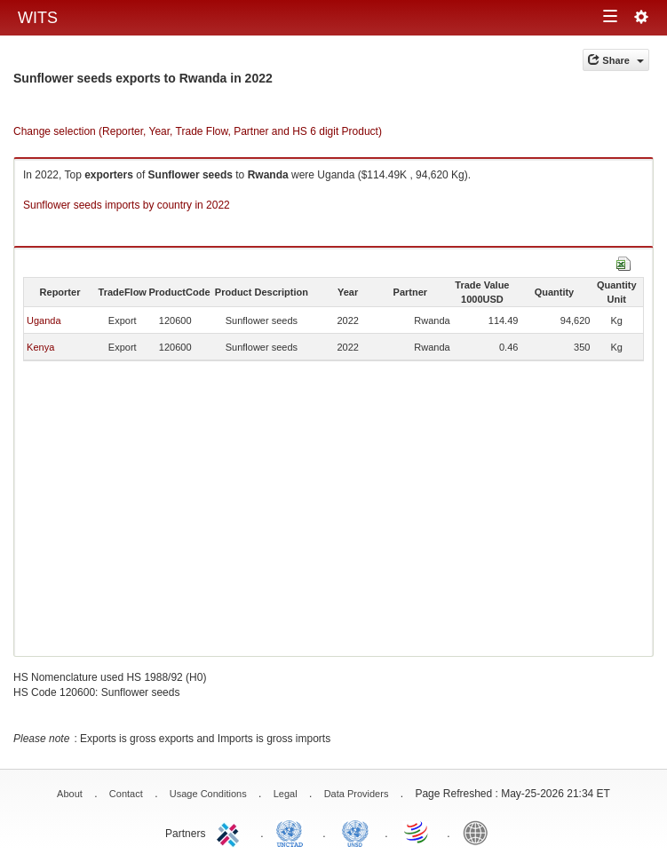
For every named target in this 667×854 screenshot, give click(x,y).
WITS (38, 18)
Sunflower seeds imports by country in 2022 (126, 205)
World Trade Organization (417, 832)
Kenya (40, 347)
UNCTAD (293, 832)
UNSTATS (355, 832)
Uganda (44, 320)
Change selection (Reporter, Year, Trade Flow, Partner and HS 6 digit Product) (197, 131)
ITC (231, 832)
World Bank (479, 832)
